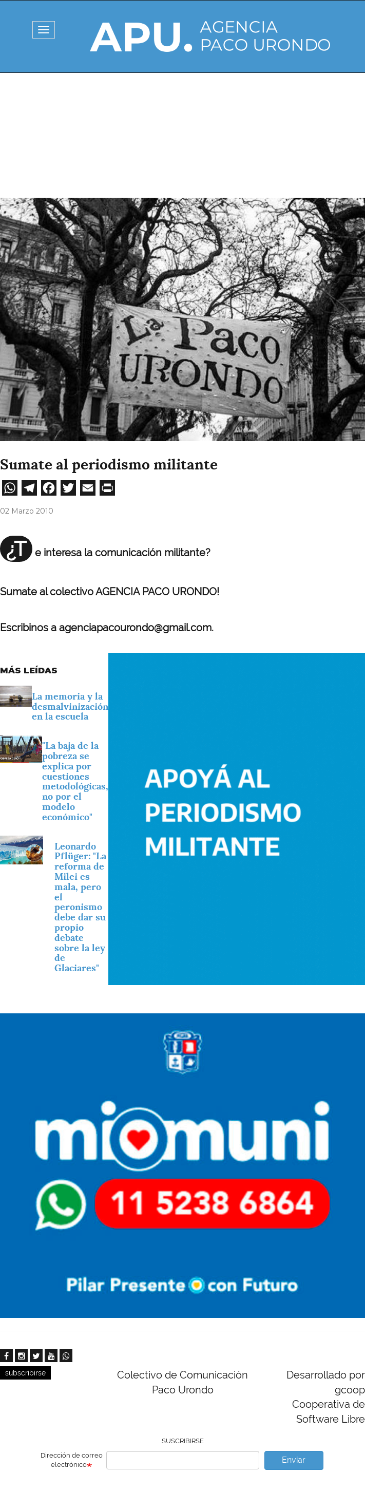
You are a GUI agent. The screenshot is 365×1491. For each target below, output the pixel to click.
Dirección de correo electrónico (72, 1460)
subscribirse (25, 1373)
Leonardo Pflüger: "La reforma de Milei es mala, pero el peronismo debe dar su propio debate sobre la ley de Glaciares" (80, 907)
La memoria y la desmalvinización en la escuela (70, 706)
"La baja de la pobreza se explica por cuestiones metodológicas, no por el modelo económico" (75, 781)
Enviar (293, 1460)
